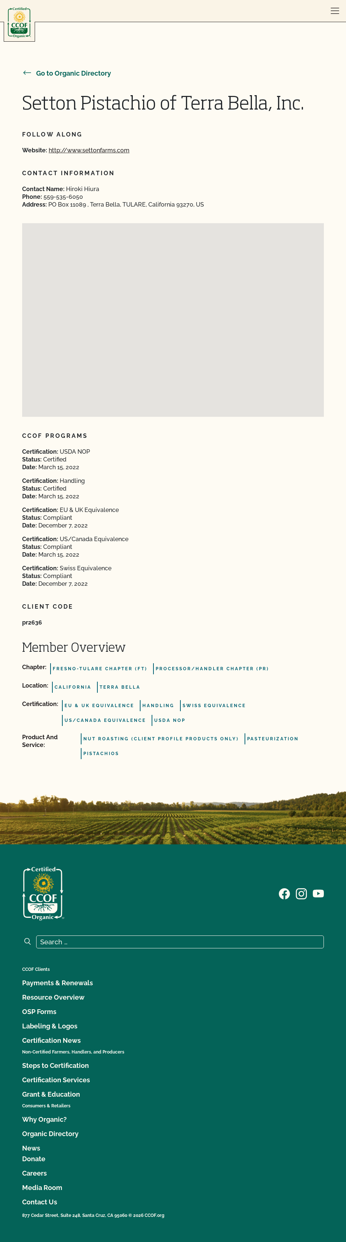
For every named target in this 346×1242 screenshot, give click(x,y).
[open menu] (335, 11)
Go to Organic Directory (66, 73)
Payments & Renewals (57, 983)
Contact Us (39, 1202)
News (31, 1148)
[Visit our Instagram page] (301, 893)
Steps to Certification (55, 1065)
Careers (34, 1173)
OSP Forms (39, 1012)
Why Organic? (44, 1119)
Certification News (51, 1040)
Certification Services (56, 1080)
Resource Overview (53, 997)
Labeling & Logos (49, 1026)
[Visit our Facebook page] (284, 893)
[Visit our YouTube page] (318, 893)
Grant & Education (51, 1094)
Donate (33, 1159)
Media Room (42, 1187)
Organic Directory (50, 1134)
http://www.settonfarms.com (89, 150)
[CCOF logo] (19, 23)
